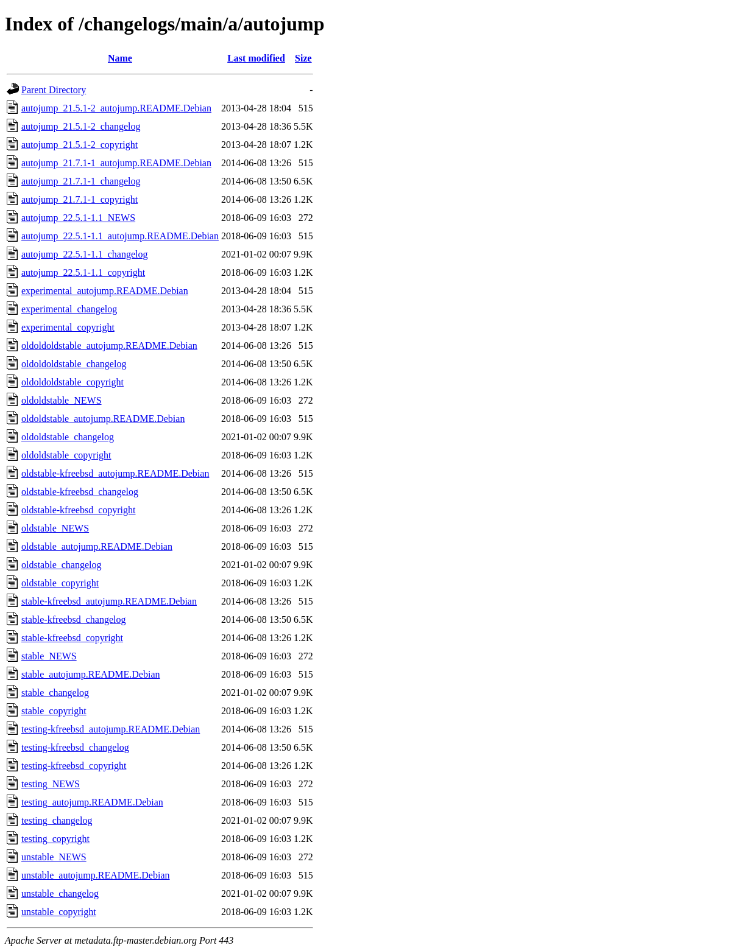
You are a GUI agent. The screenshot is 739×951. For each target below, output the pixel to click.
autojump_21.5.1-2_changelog (81, 126)
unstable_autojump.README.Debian (95, 875)
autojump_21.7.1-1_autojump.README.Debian (116, 163)
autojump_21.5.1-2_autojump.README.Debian (116, 108)
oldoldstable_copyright (66, 455)
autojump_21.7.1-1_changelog (81, 181)
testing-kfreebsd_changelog (75, 747)
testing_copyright (55, 838)
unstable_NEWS (54, 857)
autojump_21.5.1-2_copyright (79, 144)
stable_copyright (54, 711)
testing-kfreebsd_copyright (73, 765)
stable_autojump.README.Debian (90, 674)
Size (303, 58)
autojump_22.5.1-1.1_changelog (84, 254)
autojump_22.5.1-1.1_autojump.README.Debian (120, 236)
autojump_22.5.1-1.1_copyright (83, 272)
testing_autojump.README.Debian (92, 802)
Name (120, 58)
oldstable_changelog (61, 565)
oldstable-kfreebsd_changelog (79, 491)
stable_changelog (55, 692)
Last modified (256, 58)
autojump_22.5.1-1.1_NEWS (78, 217)
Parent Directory (53, 90)
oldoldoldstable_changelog (73, 364)
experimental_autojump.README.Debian (104, 291)
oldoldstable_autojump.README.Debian (103, 418)
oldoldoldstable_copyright (72, 382)
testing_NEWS (50, 784)
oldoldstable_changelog (67, 437)
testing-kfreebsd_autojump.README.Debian (110, 729)
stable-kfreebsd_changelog (73, 619)
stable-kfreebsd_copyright (72, 638)
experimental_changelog (69, 309)
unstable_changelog (60, 893)
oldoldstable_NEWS (61, 400)
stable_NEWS (49, 656)
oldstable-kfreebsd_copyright (78, 510)
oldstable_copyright (60, 583)
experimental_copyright (68, 327)
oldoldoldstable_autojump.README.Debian (109, 345)
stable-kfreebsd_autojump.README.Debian (109, 601)
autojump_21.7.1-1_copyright (79, 199)
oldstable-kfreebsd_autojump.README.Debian (115, 473)
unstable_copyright (58, 912)
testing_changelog (56, 820)
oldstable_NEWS (55, 528)
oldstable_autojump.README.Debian (96, 546)
